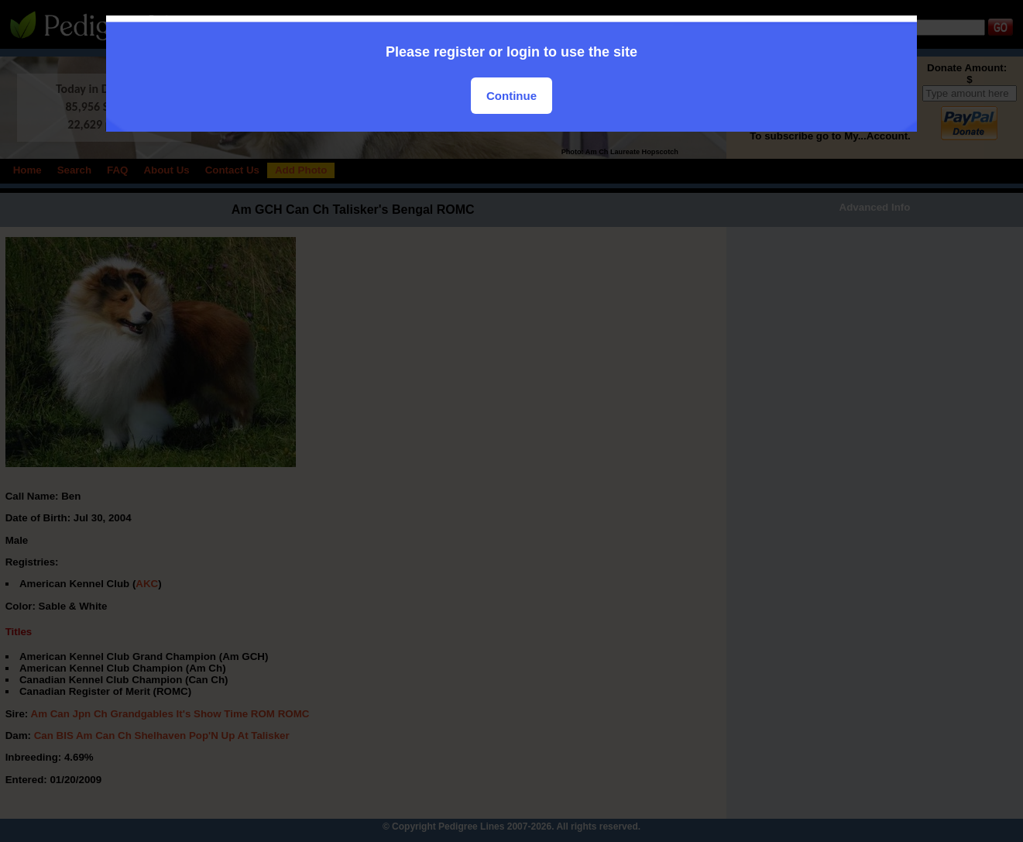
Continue (511, 95)
